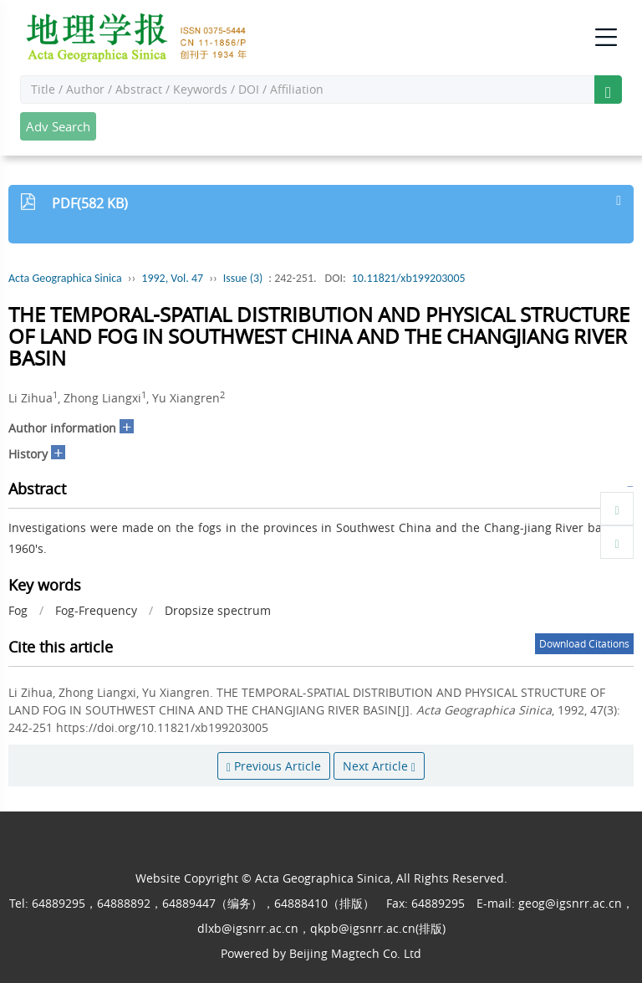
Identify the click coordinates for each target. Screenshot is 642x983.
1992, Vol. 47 (172, 278)
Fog (18, 610)
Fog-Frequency (96, 610)
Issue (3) (243, 278)
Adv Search (58, 126)
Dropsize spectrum (218, 610)
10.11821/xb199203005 (409, 278)
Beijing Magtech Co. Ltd (355, 953)
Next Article (379, 766)
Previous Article (274, 766)
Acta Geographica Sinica (65, 278)
